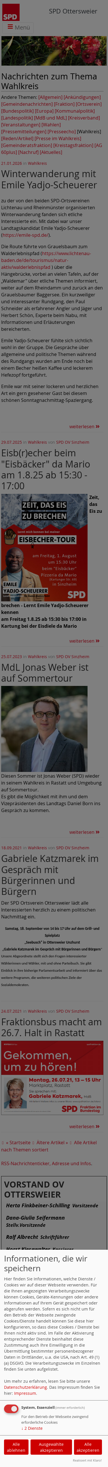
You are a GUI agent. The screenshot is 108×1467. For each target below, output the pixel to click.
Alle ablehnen (16, 1447)
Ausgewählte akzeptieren (51, 1447)
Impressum (25, 1393)
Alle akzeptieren (88, 1447)
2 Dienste (32, 1428)
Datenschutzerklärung (25, 1387)
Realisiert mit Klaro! (87, 1460)
